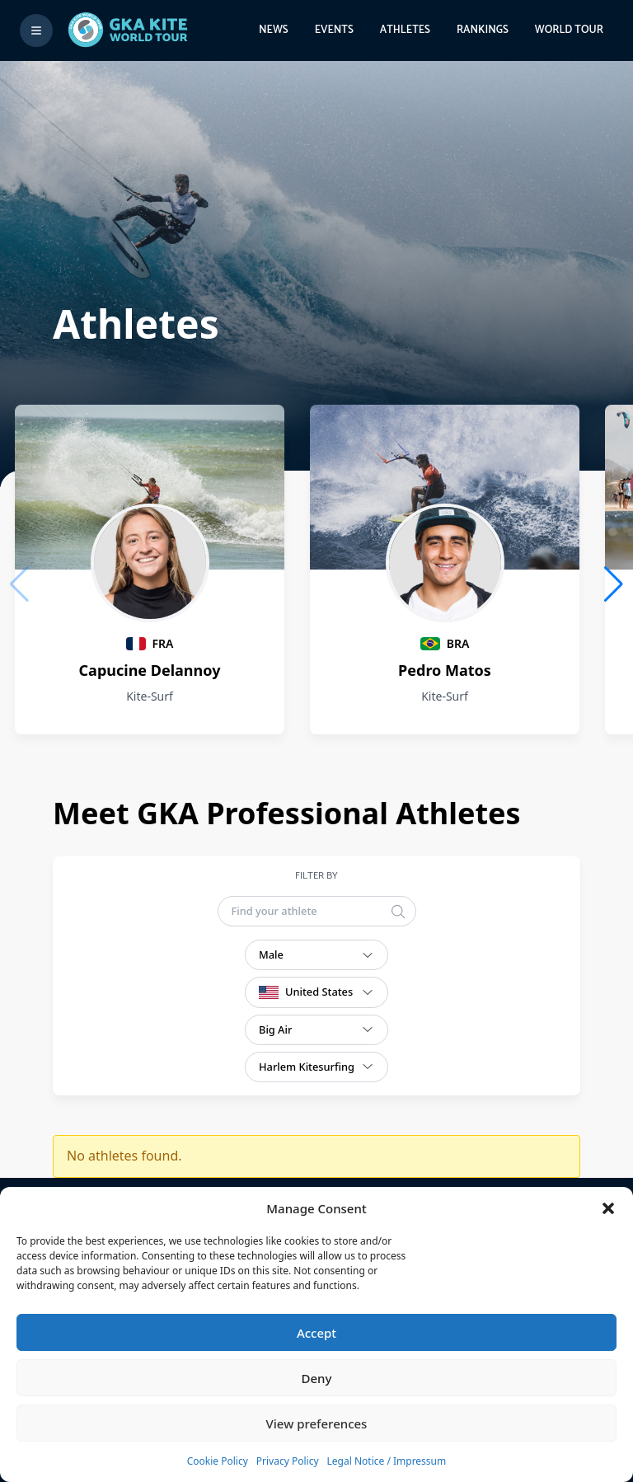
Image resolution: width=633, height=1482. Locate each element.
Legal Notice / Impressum (387, 1461)
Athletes (405, 30)
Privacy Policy (287, 1461)
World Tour (569, 30)
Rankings (483, 30)
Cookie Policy (217, 1461)
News (273, 30)
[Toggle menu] (36, 30)
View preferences (317, 1423)
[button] (608, 1208)
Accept (316, 1333)
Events (334, 30)
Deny (317, 1378)
